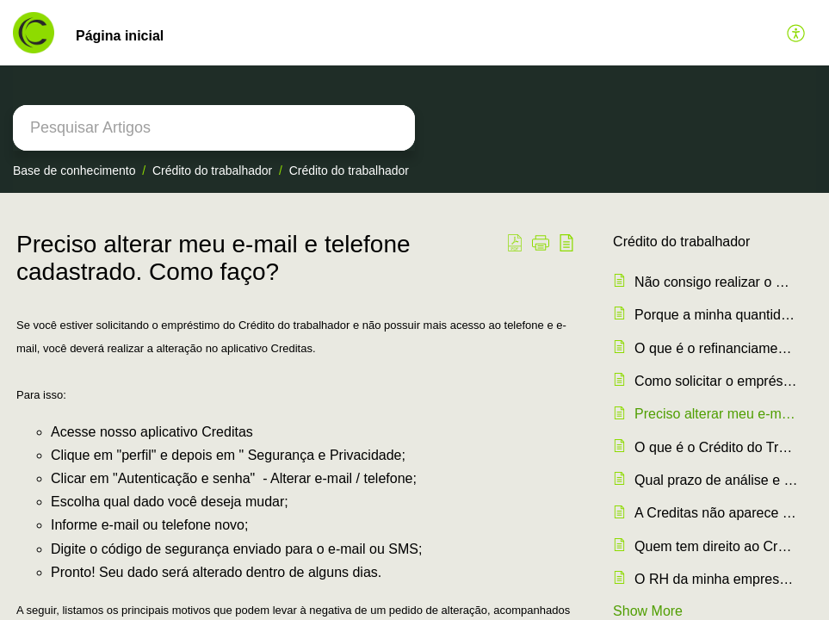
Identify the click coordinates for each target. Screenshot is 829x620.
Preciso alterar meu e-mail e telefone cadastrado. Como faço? (716, 413)
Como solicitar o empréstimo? (716, 381)
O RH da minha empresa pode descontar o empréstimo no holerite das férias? (716, 579)
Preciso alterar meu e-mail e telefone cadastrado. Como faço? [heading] (213, 258)
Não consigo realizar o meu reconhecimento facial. (716, 282)
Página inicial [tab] (120, 35)
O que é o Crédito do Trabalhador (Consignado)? (716, 447)
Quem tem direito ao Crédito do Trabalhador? (716, 546)
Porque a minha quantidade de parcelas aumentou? (716, 314)
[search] (214, 128)
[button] (796, 33)
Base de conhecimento (74, 170)
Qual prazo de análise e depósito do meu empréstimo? (716, 480)
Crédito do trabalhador (212, 170)
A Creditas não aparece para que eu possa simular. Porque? (716, 512)
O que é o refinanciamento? (716, 348)
